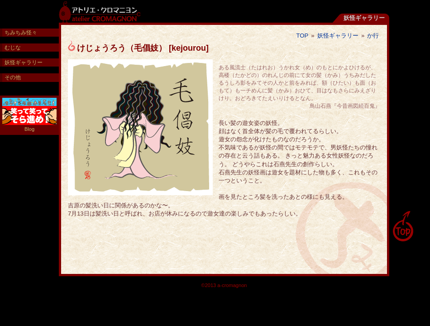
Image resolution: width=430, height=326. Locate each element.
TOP (302, 35)
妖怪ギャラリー (337, 35)
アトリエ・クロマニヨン (99, 11)
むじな (13, 47)
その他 (13, 77)
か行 (373, 35)
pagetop (403, 226)
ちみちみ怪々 (21, 32)
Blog (29, 115)
